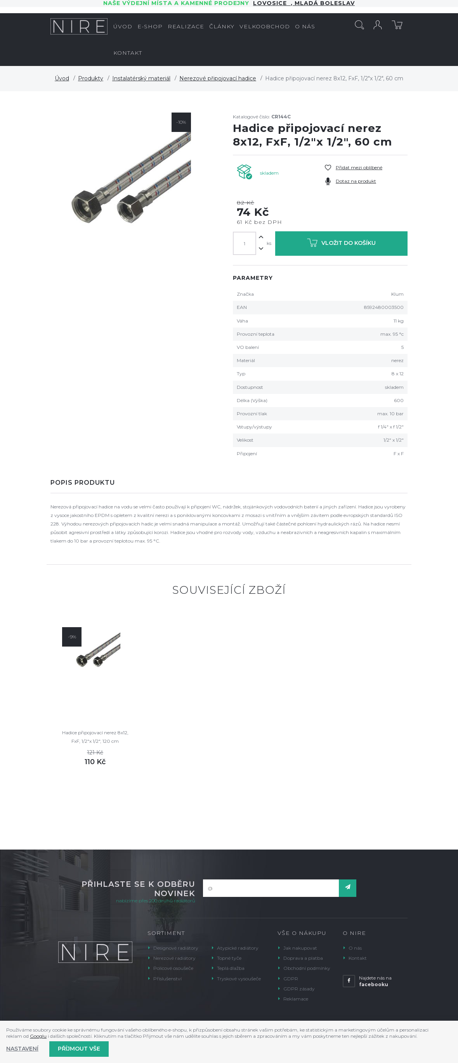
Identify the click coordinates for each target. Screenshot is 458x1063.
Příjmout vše (79, 1048)
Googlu (38, 1036)
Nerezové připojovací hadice (217, 78)
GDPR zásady (299, 989)
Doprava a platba (303, 958)
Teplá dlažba (231, 968)
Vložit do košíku (341, 244)
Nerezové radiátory (174, 958)
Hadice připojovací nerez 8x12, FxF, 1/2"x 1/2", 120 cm (95, 737)
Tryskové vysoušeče (239, 978)
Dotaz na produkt (356, 181)
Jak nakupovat (300, 948)
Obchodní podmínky (306, 968)
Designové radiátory (175, 948)
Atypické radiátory (237, 948)
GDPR (290, 978)
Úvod (62, 78)
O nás (355, 948)
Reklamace (295, 999)
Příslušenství (167, 978)
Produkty (90, 78)
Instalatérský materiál (141, 78)
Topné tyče (229, 958)
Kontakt (358, 958)
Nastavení (22, 1048)
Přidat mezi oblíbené (359, 167)
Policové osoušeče (173, 968)
